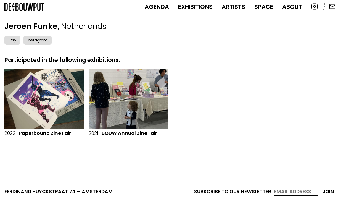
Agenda (157, 7)
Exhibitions (195, 7)
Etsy (12, 40)
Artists (233, 7)
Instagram (37, 40)
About (292, 7)
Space (263, 7)
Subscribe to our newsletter (232, 191)
